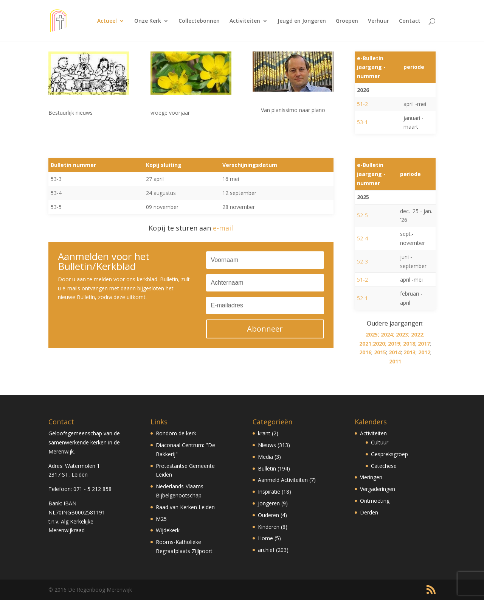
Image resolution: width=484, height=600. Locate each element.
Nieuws (267, 445)
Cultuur (379, 442)
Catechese (384, 465)
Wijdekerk (168, 530)
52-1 (362, 298)
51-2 (362, 104)
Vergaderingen (377, 488)
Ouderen (268, 515)
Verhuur (378, 21)
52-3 (362, 261)
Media (265, 456)
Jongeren (269, 503)
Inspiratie (269, 491)
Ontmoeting (374, 500)
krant (264, 433)
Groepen (347, 21)
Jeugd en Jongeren (302, 21)
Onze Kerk (147, 21)
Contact (409, 21)
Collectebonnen (199, 21)
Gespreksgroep (389, 454)
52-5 (362, 215)
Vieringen (371, 477)
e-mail (223, 227)
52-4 (362, 238)
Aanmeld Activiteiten (283, 479)
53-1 (362, 122)
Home (265, 538)
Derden (369, 512)
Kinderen (268, 526)
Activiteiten (245, 21)
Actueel (107, 21)
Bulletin (267, 468)
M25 (161, 518)
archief (266, 549)
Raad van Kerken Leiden (185, 507)
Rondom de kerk (176, 433)
